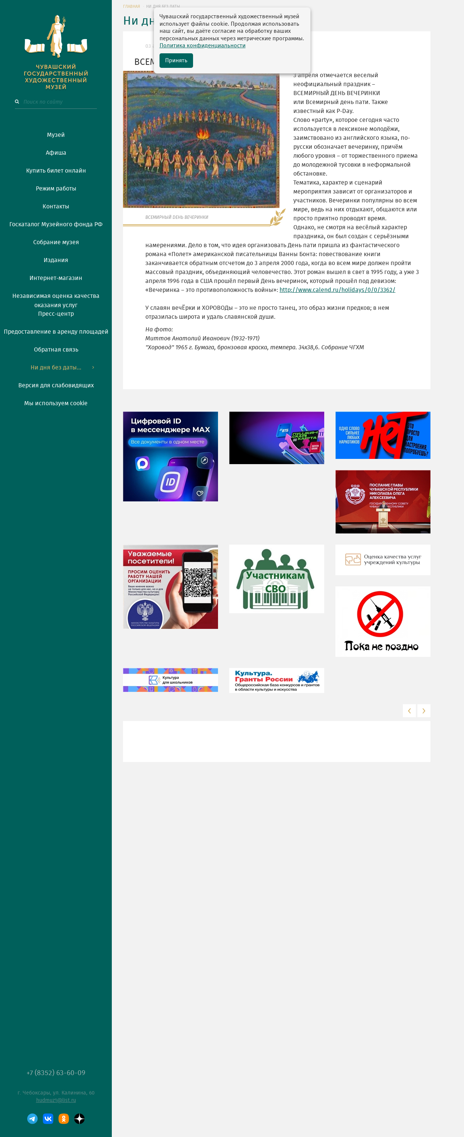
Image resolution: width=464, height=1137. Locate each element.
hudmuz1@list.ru (56, 1100)
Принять (176, 60)
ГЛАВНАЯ (131, 6)
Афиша (56, 153)
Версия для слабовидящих (56, 385)
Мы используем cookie (56, 403)
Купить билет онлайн (56, 171)
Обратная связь (56, 350)
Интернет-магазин (55, 278)
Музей (56, 135)
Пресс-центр (56, 314)
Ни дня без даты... (56, 368)
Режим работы (56, 189)
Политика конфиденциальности (203, 45)
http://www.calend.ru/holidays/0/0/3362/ (337, 290)
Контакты (55, 207)
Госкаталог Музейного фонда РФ (55, 224)
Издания (56, 260)
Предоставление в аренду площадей (56, 332)
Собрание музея (56, 242)
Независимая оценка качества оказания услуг (56, 299)
